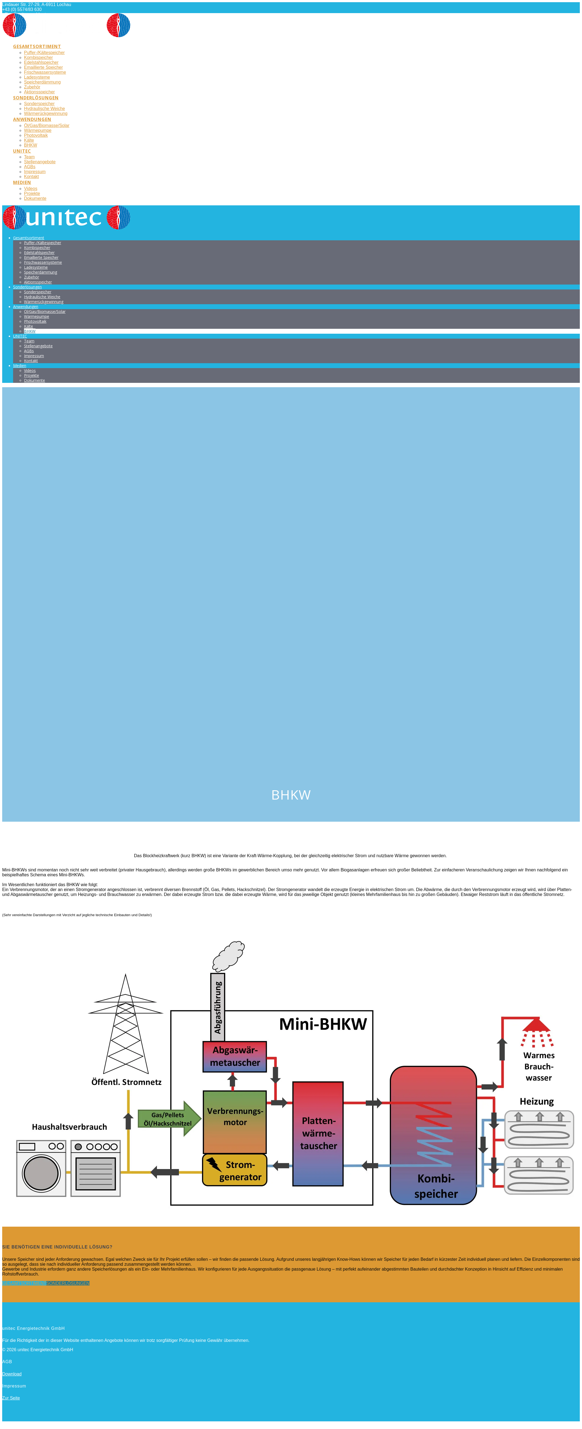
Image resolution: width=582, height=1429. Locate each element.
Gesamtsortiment (37, 46)
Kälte (29, 140)
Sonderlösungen (36, 98)
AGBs (29, 166)
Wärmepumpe (37, 130)
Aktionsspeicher (39, 92)
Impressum (35, 171)
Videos (30, 188)
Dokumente (35, 198)
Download (12, 1374)
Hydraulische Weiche (44, 108)
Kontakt (31, 176)
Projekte (32, 193)
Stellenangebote (40, 161)
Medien (22, 182)
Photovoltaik (36, 135)
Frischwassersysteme (45, 72)
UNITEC (22, 151)
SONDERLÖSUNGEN (68, 1283)
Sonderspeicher (39, 103)
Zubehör (32, 87)
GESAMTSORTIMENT (24, 1283)
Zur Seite (11, 1398)
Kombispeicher (38, 57)
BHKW (30, 145)
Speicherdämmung (42, 82)
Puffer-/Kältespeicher (44, 52)
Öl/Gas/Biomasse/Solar (46, 125)
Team (29, 157)
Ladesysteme (37, 77)
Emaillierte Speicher (43, 67)
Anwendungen (32, 119)
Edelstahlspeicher (41, 62)
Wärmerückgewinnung (45, 113)
